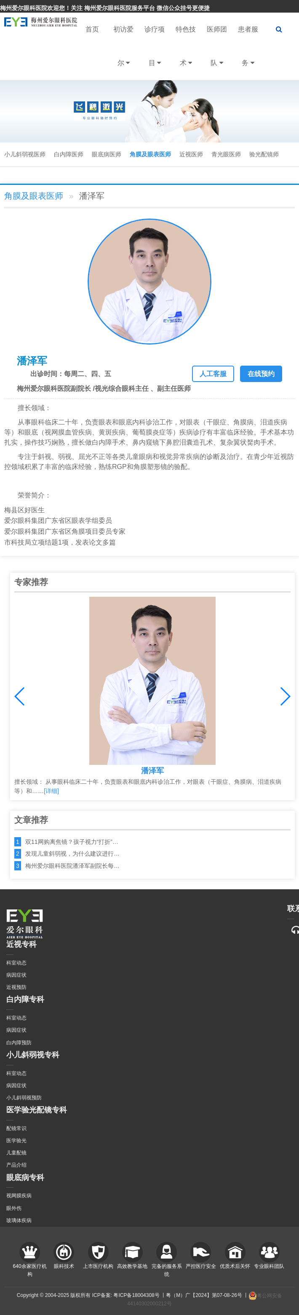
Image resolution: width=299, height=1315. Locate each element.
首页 (92, 29)
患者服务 (248, 53)
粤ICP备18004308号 (136, 1296)
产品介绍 (16, 1165)
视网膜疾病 (19, 1196)
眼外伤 (13, 1208)
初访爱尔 (123, 53)
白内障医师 (68, 154)
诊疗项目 (154, 53)
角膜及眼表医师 (150, 154)
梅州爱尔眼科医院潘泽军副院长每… (72, 865)
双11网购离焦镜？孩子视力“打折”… (71, 841)
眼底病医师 (106, 154)
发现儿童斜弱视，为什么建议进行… (72, 853)
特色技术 (186, 53)
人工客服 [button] (213, 373)
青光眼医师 (226, 154)
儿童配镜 (16, 1153)
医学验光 (16, 1141)
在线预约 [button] (261, 373)
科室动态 (16, 963)
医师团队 (217, 53)
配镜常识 (16, 1128)
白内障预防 (19, 1043)
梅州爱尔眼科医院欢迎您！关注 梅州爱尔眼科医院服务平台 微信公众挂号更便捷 (105, 8)
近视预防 (16, 987)
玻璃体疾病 (19, 1220)
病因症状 (16, 975)
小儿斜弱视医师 (24, 154)
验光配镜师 (264, 154)
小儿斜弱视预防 (24, 1098)
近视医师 (191, 154)
